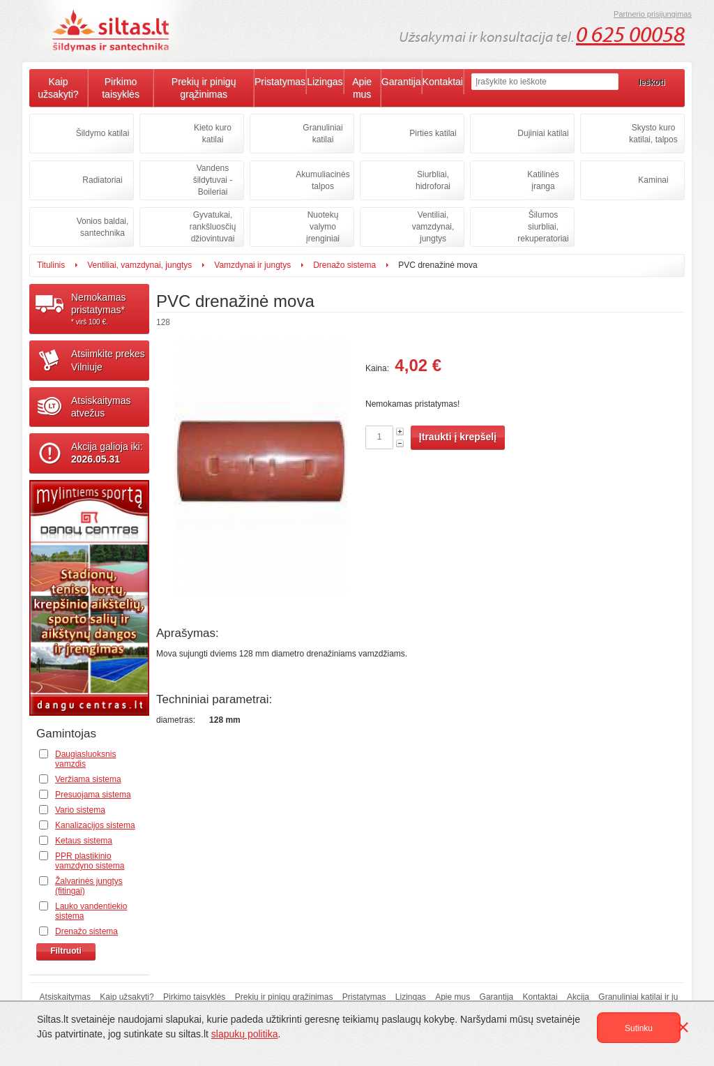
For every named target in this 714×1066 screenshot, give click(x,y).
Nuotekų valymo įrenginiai (323, 226)
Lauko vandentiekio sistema (91, 911)
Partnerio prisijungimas (653, 14)
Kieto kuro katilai (212, 133)
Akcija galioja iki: (107, 453)
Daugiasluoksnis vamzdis (85, 759)
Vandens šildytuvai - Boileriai (213, 180)
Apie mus (362, 88)
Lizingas (324, 81)
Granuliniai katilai (322, 133)
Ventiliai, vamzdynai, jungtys (433, 226)
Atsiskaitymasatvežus (101, 407)
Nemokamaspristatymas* (110, 309)
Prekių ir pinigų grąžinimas (204, 88)
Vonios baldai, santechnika (103, 227)
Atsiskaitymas (65, 997)
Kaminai (653, 180)
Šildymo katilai (103, 133)
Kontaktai (443, 81)
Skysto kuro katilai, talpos (653, 133)
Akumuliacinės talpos (322, 180)
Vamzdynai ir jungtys (252, 265)
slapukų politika (244, 1033)
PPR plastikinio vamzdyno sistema (89, 861)
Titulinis (51, 265)
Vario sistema (80, 810)
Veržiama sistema (88, 779)
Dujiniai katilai (542, 133)
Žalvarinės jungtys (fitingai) (89, 886)
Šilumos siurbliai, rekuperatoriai (542, 226)
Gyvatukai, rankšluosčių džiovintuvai (213, 226)
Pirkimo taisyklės (120, 88)
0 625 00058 (630, 34)
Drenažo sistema (344, 265)
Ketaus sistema (83, 841)
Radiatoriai (102, 180)
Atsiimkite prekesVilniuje (108, 360)
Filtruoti (66, 951)
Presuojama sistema (93, 794)
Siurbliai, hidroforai (433, 180)
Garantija (401, 81)
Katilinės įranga (543, 180)
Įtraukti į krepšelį (457, 436)
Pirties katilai (432, 133)
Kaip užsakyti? (58, 88)
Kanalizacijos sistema (95, 825)
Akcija (578, 997)
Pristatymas (280, 81)
